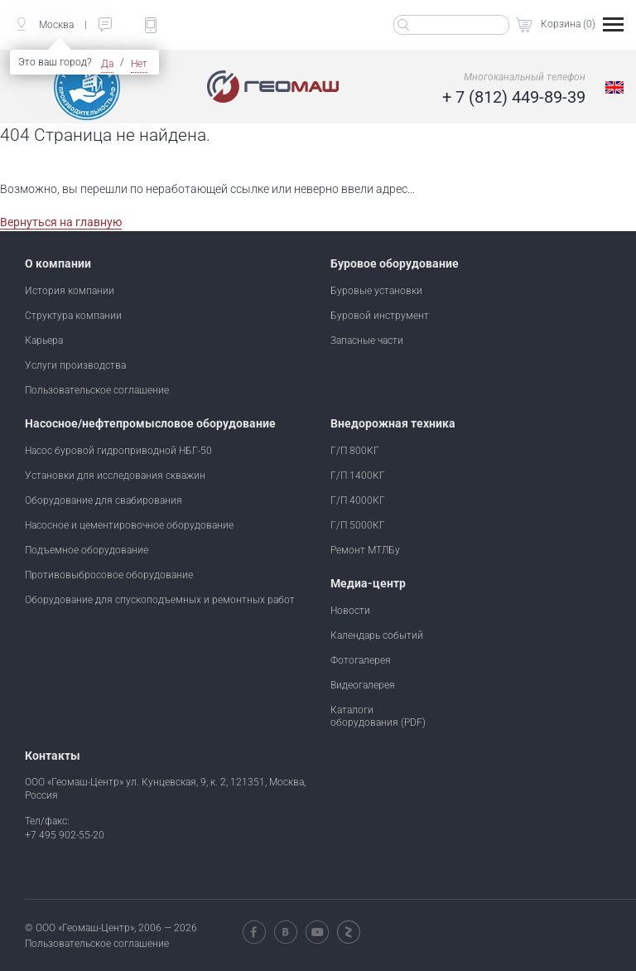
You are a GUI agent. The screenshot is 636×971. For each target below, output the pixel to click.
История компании (69, 290)
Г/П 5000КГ (357, 524)
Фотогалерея (360, 659)
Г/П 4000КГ (357, 499)
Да (107, 64)
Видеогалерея (362, 684)
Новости (350, 610)
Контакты (52, 755)
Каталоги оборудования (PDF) (378, 715)
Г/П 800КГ (354, 450)
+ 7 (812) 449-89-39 (513, 97)
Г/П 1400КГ (357, 475)
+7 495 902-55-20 (64, 834)
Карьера (44, 339)
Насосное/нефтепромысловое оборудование (150, 423)
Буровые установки (376, 290)
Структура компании (73, 315)
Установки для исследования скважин (115, 475)
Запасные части (366, 339)
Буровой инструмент (379, 315)
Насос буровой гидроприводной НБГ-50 (118, 450)
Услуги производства (75, 364)
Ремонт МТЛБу (365, 549)
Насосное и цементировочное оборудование (129, 524)
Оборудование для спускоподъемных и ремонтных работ (160, 599)
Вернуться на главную (61, 222)
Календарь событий (376, 634)
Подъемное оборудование (86, 549)
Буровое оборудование (394, 263)
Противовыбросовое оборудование (109, 574)
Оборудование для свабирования (103, 499)
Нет (139, 64)
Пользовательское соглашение (97, 389)
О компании (58, 263)
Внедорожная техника (392, 423)
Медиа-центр (368, 583)
